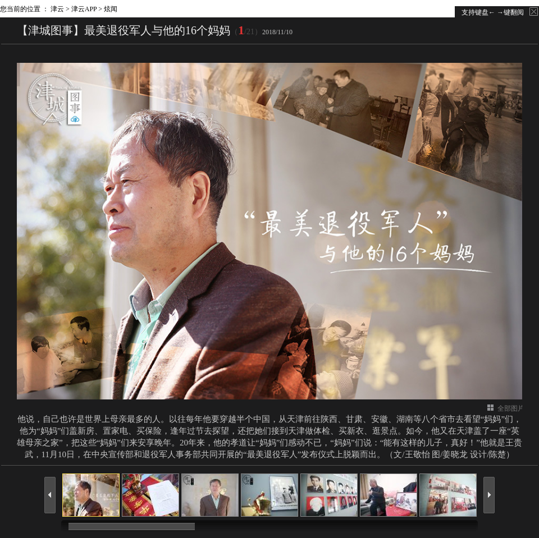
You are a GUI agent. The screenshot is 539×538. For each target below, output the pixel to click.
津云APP (84, 9)
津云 (57, 9)
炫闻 (110, 9)
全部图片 (510, 408)
